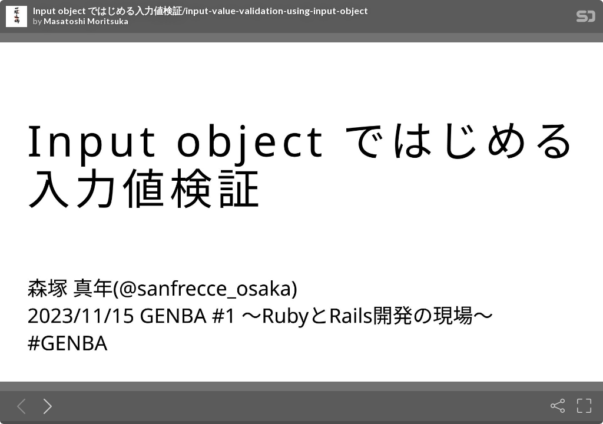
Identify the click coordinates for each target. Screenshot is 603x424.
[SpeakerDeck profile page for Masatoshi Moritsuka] (16, 17)
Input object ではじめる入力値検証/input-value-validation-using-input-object (200, 10)
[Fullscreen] (584, 405)
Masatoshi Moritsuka (86, 21)
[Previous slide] (18, 405)
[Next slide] (45, 405)
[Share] (557, 405)
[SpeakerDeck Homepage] (586, 18)
